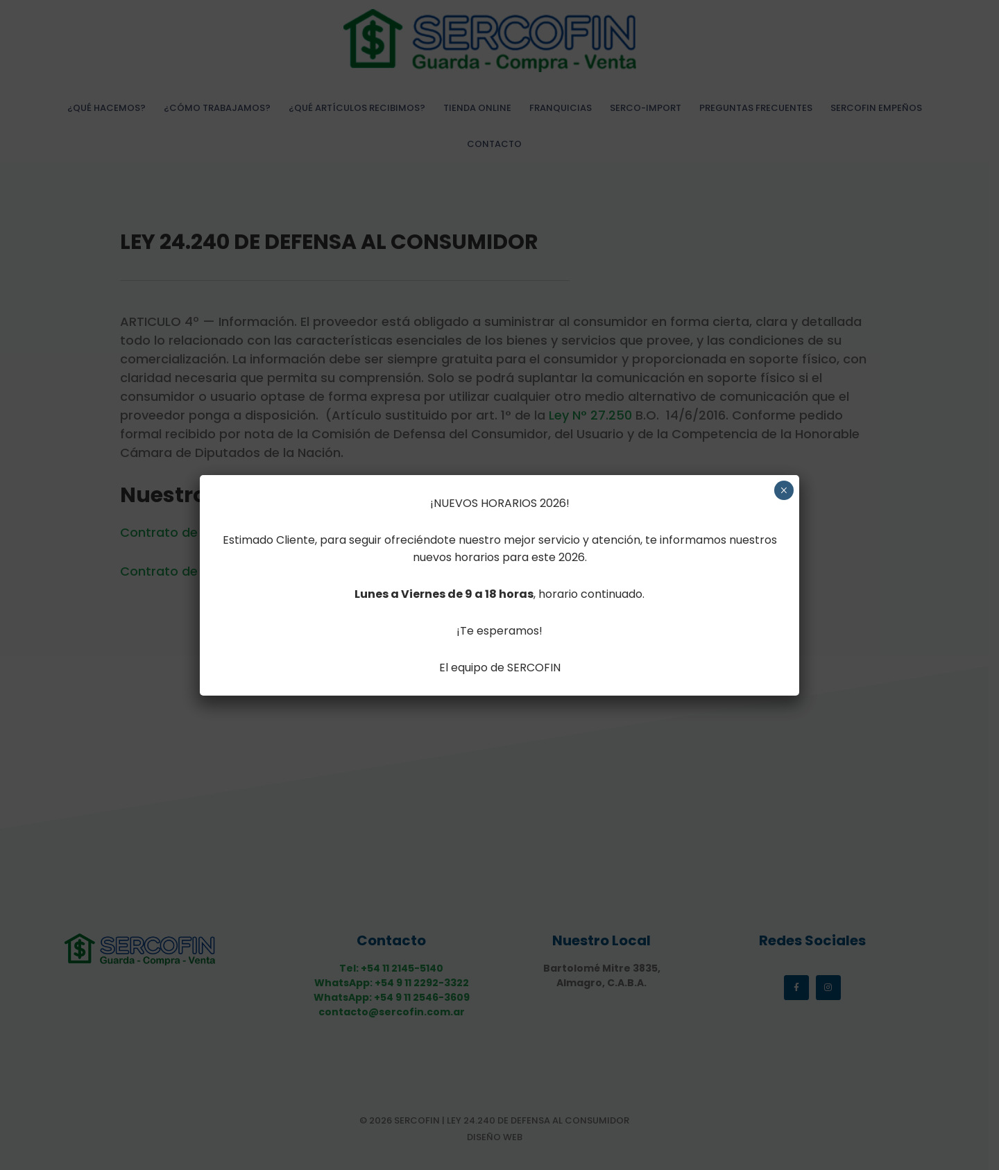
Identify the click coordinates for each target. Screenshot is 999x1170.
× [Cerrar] (783, 490)
